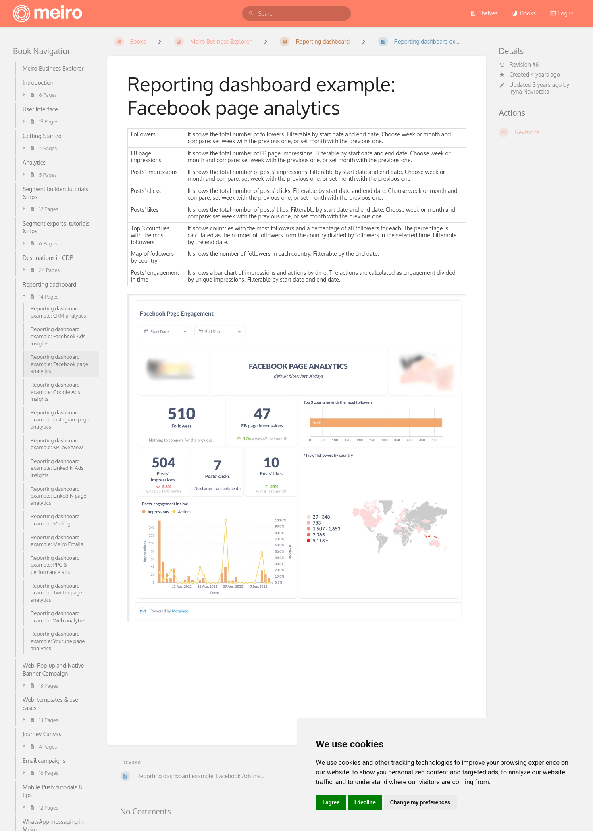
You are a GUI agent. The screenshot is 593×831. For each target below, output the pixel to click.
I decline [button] (365, 802)
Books (524, 13)
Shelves (484, 13)
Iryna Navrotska (529, 91)
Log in (562, 13)
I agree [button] (331, 802)
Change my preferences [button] (420, 802)
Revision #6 (519, 64)
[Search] (251, 13)
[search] (297, 13)
